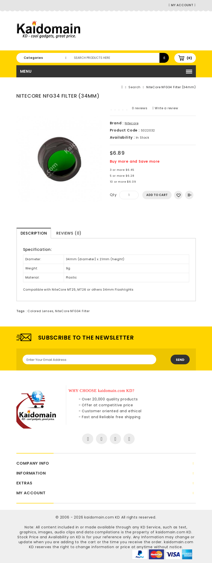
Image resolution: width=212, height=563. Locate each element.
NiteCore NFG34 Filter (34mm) (171, 87)
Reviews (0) (69, 233)
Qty (113, 194)
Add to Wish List (178, 195)
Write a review (165, 108)
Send (180, 360)
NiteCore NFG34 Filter (72, 311)
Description (34, 233)
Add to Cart (157, 195)
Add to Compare (189, 195)
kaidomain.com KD (102, 517)
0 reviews (140, 108)
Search (134, 87)
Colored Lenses (40, 311)
